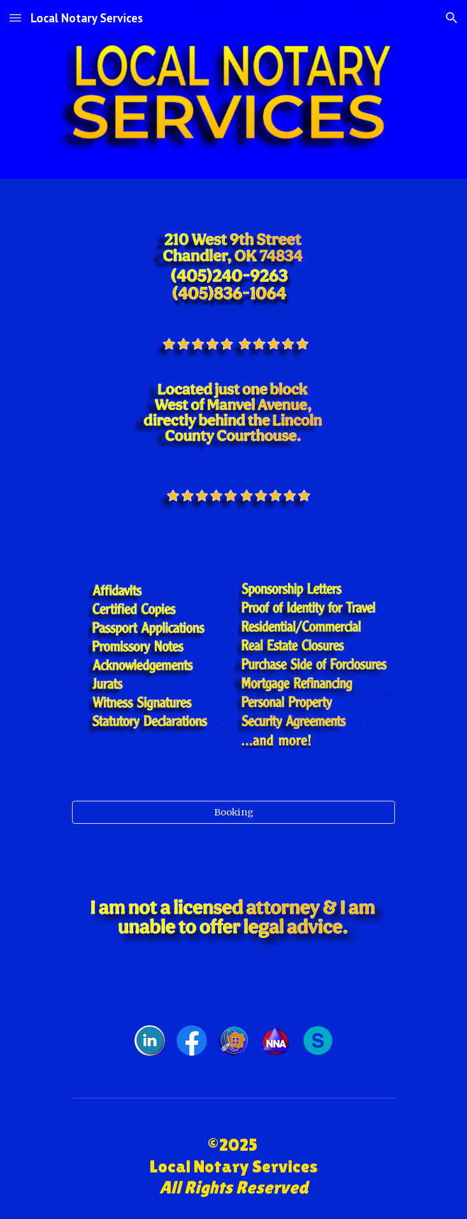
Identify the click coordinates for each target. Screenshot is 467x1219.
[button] (15, 17)
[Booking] (233, 812)
